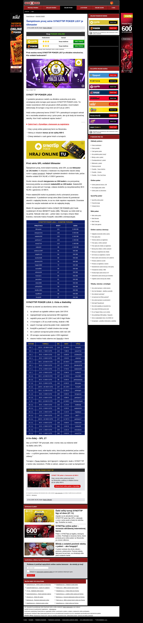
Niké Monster (95, 218)
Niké (32, 11)
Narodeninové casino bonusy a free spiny (103, 266)
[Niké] (16, 72)
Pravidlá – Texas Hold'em (98, 169)
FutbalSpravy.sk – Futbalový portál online (67, 584)
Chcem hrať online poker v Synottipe (67, 486)
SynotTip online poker (97, 200)
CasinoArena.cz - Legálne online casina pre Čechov (69, 594)
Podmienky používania (54, 620)
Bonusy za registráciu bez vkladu (100, 252)
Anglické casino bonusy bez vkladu (101, 278)
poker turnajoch (39, 174)
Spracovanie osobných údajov (70, 620)
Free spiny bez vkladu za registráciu (101, 246)
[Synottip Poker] (127, 72)
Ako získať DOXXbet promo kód (100, 309)
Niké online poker (96, 215)
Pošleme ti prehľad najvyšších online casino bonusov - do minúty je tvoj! (55, 564)
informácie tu (34, 495)
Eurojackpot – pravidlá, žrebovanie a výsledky (104, 321)
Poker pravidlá (96, 148)
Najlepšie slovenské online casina (101, 234)
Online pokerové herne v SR (99, 184)
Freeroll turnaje (96, 203)
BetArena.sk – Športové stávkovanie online (37, 600)
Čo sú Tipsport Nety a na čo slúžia (101, 312)
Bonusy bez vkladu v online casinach (101, 249)
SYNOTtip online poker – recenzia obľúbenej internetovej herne (71, 528)
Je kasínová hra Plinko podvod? (100, 297)
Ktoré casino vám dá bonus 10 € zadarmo (103, 257)
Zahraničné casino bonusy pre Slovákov (102, 275)
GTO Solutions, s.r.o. (101, 620)
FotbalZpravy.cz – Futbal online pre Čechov (67, 591)
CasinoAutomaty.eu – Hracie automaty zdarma (38, 594)
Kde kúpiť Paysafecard (98, 303)
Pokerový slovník (96, 166)
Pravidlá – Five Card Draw (99, 175)
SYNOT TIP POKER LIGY (63, 208)
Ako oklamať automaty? (98, 294)
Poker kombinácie (96, 145)
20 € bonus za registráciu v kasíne (101, 254)
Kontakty (31, 620)
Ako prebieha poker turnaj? (99, 154)
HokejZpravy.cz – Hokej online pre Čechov (67, 603)
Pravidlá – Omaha (96, 172)
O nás (25, 620)
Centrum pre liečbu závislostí (85, 615)
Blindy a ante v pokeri (97, 157)
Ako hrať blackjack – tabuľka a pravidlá (102, 291)
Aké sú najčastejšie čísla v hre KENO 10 (102, 318)
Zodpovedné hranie (72, 615)
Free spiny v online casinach (99, 243)
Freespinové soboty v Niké (99, 269)
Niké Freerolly (95, 221)
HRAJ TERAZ (79, 41)
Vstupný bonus (96, 206)
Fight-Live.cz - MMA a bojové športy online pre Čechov (70, 600)
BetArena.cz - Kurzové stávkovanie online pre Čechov (70, 597)
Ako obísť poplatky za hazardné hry (101, 306)
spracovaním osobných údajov (45, 572)
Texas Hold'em (41, 461)
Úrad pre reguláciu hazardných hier (56, 615)
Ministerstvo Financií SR (40, 615)
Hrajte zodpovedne (59, 493)
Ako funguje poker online (98, 187)
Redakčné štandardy (40, 620)
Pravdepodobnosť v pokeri (99, 160)
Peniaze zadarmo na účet (98, 260)
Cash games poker (97, 151)
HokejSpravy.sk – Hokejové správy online (37, 603)
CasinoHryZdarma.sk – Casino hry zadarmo (38, 587)
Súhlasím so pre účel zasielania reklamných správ (51, 572)
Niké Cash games (96, 224)
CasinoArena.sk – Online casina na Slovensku (38, 584)
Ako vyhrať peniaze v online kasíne (101, 288)
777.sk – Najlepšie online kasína (34, 591)
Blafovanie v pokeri (97, 163)
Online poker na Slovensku (99, 190)
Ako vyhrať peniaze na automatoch (101, 300)
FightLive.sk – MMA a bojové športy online (67, 587)
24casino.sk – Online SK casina (34, 597)
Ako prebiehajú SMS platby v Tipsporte (102, 315)
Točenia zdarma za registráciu (100, 240)
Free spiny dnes (96, 237)
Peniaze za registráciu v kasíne (100, 263)
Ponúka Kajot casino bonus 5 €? (100, 272)
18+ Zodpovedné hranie (86, 620)
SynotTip (27, 11)
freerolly (60, 339)
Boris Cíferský (47, 28)
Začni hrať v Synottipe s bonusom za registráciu (48, 124)
